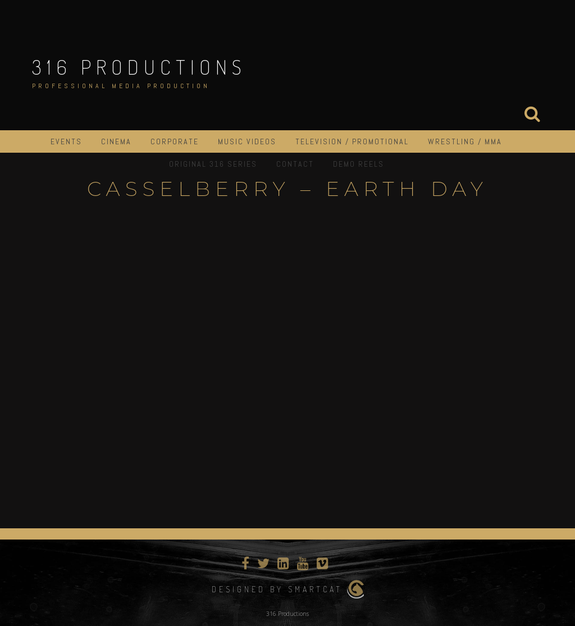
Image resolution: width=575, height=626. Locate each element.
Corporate (174, 141)
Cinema (116, 141)
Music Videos (247, 141)
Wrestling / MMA (465, 141)
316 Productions (139, 67)
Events (66, 141)
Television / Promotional (352, 141)
